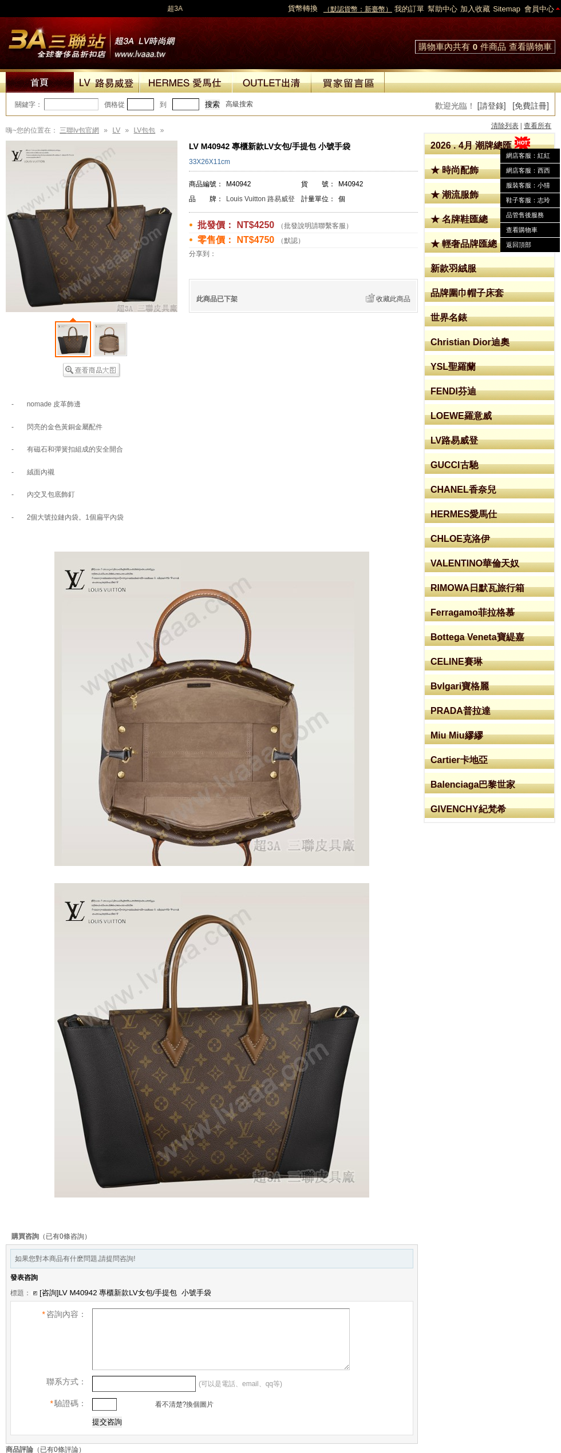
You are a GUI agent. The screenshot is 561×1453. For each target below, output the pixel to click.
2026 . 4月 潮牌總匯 (480, 145)
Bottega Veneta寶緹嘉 (477, 637)
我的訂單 (409, 9)
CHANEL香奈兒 (463, 489)
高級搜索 (239, 104)
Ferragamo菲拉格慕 (472, 612)
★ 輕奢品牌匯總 (463, 244)
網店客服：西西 (528, 170)
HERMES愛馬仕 (463, 514)
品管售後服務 (525, 214)
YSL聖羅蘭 (453, 367)
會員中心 (539, 9)
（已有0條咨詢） (65, 1236)
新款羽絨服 (453, 268)
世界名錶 (448, 317)
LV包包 (145, 130)
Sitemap (506, 9)
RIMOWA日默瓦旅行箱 (477, 588)
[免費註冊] (530, 105)
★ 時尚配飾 (454, 170)
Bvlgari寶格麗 (459, 686)
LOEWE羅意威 (461, 416)
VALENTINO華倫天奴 (474, 563)
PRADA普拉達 (460, 711)
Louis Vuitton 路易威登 (260, 199)
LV (116, 130)
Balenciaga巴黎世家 (472, 784)
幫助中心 (442, 9)
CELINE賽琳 (456, 661)
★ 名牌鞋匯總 (459, 219)
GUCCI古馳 (454, 465)
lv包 (91, 40)
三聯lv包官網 (79, 130)
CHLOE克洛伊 (460, 539)
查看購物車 (530, 46)
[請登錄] (491, 105)
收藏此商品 (393, 299)
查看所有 (537, 126)
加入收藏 (475, 9)
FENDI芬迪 (453, 391)
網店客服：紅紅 (528, 155)
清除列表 (505, 126)
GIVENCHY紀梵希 (468, 809)
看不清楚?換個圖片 (183, 1404)
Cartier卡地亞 (459, 760)
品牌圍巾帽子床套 (467, 293)
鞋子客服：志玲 (528, 200)
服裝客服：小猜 (528, 185)
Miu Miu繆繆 (456, 735)
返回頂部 (518, 244)
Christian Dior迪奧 (469, 342)
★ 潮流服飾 (454, 194)
